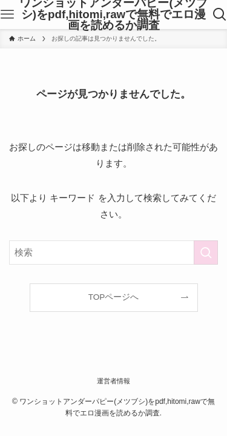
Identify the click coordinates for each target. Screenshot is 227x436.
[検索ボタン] (219, 14)
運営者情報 (113, 381)
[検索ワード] (113, 252)
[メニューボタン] (7, 14)
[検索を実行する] (206, 252)
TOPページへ (113, 297)
